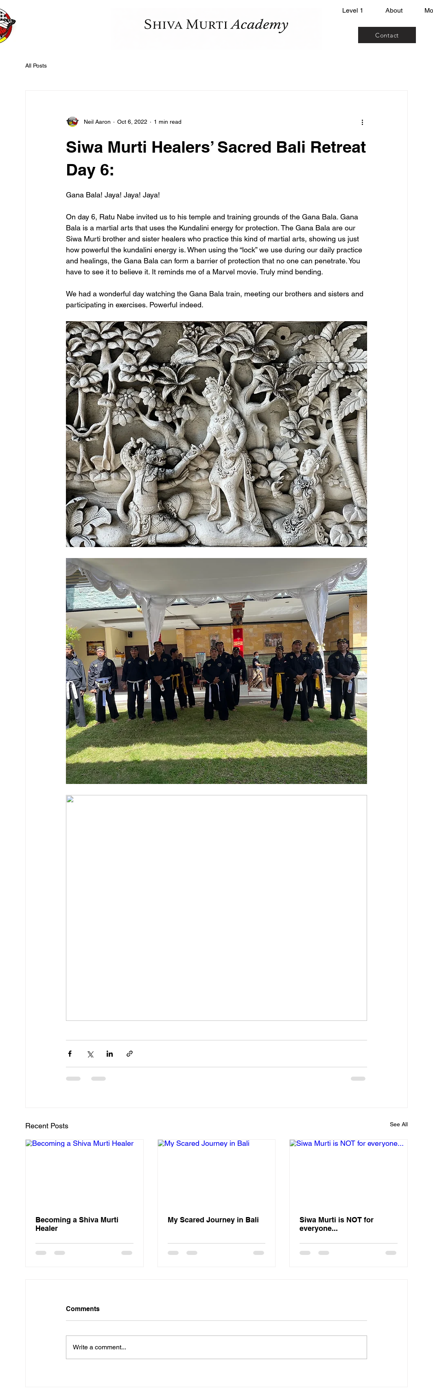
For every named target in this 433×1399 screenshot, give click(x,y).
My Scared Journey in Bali (213, 1219)
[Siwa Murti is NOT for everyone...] (348, 1173)
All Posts (36, 65)
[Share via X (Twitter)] (90, 1053)
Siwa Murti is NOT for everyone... (337, 1224)
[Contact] (387, 35)
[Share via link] (129, 1053)
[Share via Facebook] (70, 1053)
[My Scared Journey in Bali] (217, 1173)
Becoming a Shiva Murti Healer (76, 1224)
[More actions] (362, 122)
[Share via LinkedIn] (110, 1053)
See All (399, 1124)
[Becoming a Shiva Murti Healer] (84, 1173)
